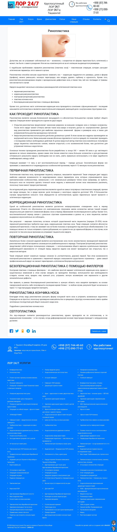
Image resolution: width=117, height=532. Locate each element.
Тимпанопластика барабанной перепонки (23, 504)
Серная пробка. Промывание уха (91, 507)
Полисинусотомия (86, 496)
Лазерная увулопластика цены (20, 393)
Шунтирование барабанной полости (22, 494)
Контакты (97, 19)
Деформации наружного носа (90, 436)
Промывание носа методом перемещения (59, 510)
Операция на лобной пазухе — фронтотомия (24, 409)
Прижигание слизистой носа (19, 512)
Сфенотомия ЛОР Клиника (89, 414)
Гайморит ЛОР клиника (52, 383)
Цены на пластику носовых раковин (57, 420)
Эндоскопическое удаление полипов (57, 430)
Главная (11, 19)
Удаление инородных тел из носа (21, 507)
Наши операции (74, 20)
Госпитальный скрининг (53, 504)
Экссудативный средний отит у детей (22, 438)
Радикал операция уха (17, 478)
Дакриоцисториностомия (53, 385)
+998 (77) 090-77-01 (100, 10)
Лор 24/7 (21, 20)
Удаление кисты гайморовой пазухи (92, 425)
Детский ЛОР (49, 488)
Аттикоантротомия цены (18, 444)
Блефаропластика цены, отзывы (91, 383)
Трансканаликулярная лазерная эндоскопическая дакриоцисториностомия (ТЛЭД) (92, 388)
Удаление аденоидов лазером (55, 399)
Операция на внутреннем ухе (19, 473)
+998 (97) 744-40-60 (100, 4)
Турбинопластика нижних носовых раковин (94, 420)
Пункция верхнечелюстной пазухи (21, 510)
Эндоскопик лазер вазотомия (55, 436)
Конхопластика (15, 372)
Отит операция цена (87, 473)
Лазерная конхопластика (88, 370)
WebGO (107, 525)
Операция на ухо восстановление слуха (93, 470)
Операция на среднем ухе (88, 475)
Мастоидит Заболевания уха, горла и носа (94, 454)
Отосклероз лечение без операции (92, 465)
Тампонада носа (50, 507)
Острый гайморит (51, 378)
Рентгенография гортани (88, 515)
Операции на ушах (51, 473)
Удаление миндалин (51, 499)
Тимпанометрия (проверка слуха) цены (58, 444)
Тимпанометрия (15, 483)
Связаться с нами (99, 331)
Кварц (82, 512)
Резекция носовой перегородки (55, 496)
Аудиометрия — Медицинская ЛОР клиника (59, 449)
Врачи (39, 19)
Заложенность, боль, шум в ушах (56, 454)
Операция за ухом (16, 475)
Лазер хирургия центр (52, 370)
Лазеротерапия (50, 512)
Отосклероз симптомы (17, 470)
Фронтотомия (85, 409)
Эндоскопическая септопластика (56, 372)
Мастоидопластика (16, 496)
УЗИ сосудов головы (87, 504)
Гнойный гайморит (86, 378)
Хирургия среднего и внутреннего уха (57, 475)
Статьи (62, 19)
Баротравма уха (15, 465)
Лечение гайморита (16, 383)
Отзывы (86, 19)
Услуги (30, 19)
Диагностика (50, 19)
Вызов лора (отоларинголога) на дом (57, 483)
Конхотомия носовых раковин (20, 499)
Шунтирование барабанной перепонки (58, 494)
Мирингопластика (86, 494)
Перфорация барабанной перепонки (92, 438)
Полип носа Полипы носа (18, 436)
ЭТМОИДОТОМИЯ (16, 414)
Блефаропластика (16, 370)
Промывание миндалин (88, 510)
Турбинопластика (51, 425)
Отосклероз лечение (52, 470)
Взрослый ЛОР (15, 488)
